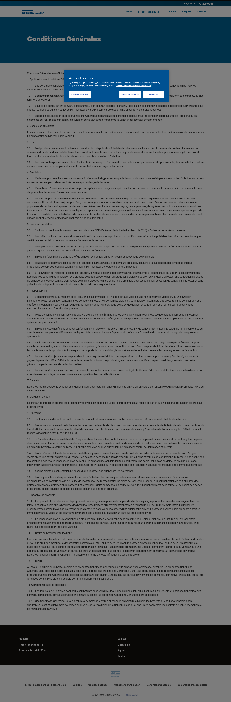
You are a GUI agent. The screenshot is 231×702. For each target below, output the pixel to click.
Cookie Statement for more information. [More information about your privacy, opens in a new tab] (133, 85)
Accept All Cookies (130, 94)
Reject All (153, 94)
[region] (116, 86)
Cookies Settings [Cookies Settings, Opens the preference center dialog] (79, 94)
